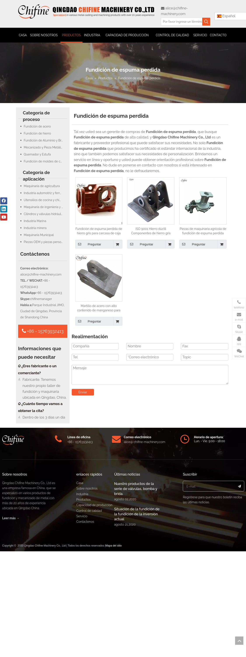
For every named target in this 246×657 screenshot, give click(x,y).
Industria (82, 599)
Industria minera (35, 228)
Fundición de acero (37, 126)
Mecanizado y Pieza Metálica (44, 147)
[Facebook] (3, 200)
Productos (83, 605)
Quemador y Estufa (37, 154)
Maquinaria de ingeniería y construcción (45, 207)
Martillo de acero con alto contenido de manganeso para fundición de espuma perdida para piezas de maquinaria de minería (98, 308)
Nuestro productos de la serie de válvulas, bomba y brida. (135, 594)
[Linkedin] (3, 208)
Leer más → (10, 623)
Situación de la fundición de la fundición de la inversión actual (137, 619)
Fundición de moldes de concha (45, 161)
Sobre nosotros (87, 593)
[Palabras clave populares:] (206, 22)
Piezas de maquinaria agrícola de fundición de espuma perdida (203, 231)
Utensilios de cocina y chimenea (45, 200)
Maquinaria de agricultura (42, 186)
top (239, 640)
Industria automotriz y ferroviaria (45, 193)
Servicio (81, 621)
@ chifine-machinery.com (147, 547)
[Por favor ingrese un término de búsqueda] (181, 22)
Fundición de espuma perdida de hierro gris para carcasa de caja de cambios (98, 231)
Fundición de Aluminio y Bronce (45, 140)
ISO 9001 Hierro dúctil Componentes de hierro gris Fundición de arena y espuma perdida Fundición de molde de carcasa (151, 231)
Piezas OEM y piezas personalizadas (45, 242)
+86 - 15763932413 (43, 331)
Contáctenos (85, 627)
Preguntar (88, 244)
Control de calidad (89, 616)
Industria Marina (35, 221)
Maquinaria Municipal (39, 235)
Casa (79, 588)
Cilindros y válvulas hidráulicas (45, 214)
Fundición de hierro (37, 133)
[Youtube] (3, 217)
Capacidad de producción (94, 610)
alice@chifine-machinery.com (41, 274)
